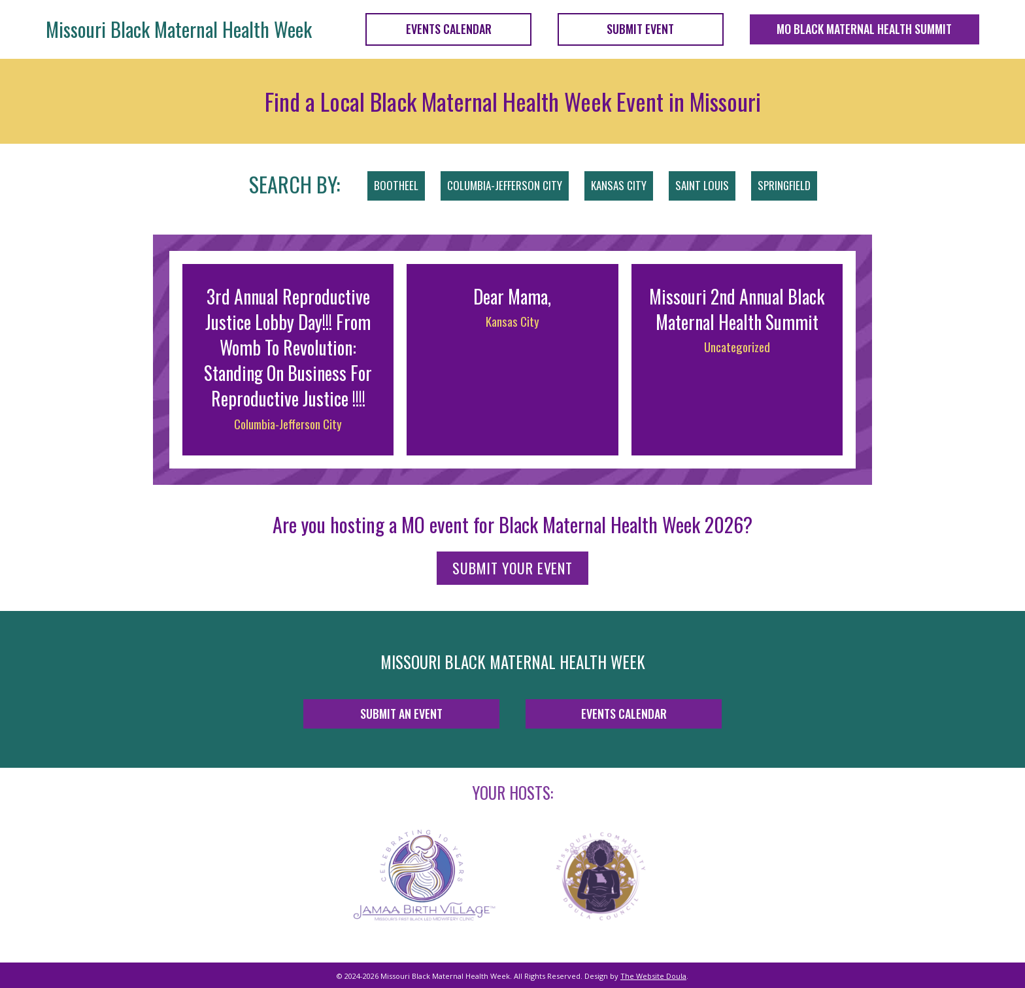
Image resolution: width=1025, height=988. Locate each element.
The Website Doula (653, 976)
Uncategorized (737, 346)
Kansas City (512, 321)
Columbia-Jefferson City (288, 423)
